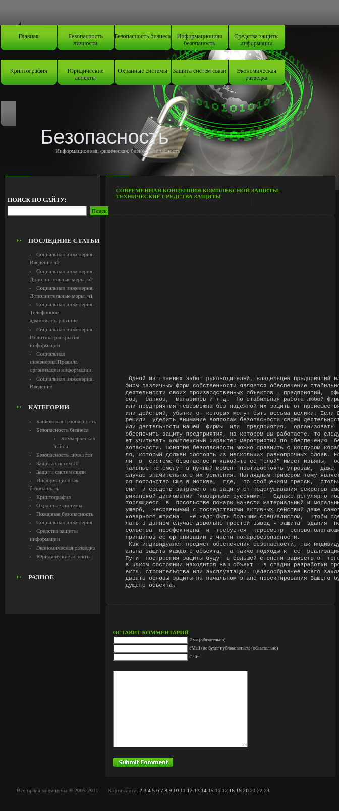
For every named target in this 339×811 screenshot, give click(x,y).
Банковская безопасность (66, 421)
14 (203, 790)
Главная (28, 36)
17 (225, 790)
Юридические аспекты (86, 74)
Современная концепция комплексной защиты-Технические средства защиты (198, 193)
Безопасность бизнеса (143, 36)
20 (246, 790)
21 (252, 790)
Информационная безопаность (199, 40)
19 (239, 790)
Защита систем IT (57, 463)
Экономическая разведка (256, 74)
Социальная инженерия (64, 522)
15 (210, 790)
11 (183, 790)
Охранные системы (142, 70)
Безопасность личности (85, 40)
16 (217, 790)
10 (176, 790)
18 (232, 790)
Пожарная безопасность (64, 514)
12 (189, 790)
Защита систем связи (199, 70)
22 (259, 790)
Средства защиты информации (256, 40)
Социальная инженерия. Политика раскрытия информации (62, 337)
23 (266, 790)
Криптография (28, 70)
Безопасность (104, 137)
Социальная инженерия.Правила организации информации (60, 362)
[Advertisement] (64, 210)
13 (196, 790)
